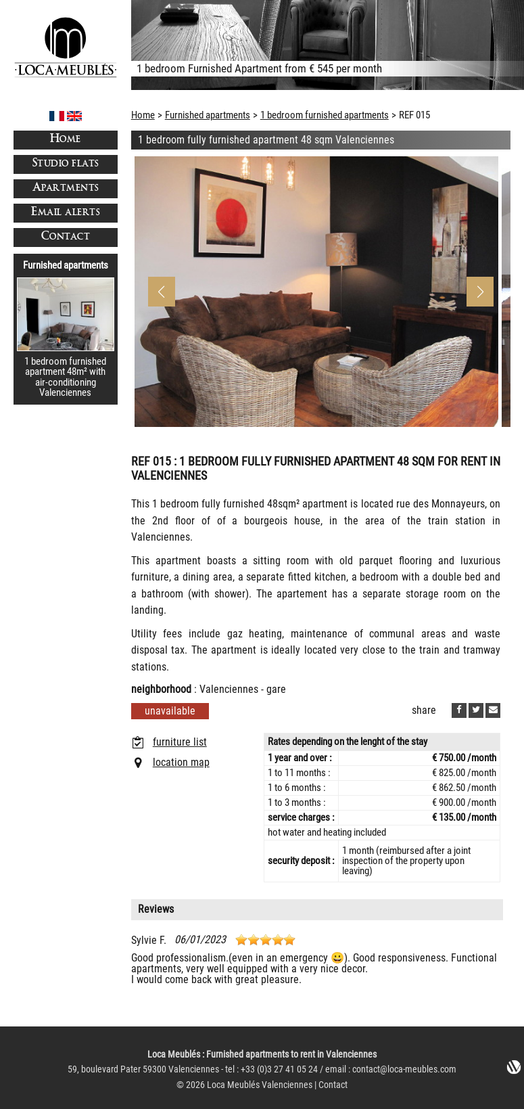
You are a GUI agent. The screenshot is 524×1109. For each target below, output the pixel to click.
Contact (66, 237)
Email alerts (65, 212)
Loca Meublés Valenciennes (259, 1085)
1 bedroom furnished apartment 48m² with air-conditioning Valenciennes (65, 377)
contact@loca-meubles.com (404, 1069)
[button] (480, 292)
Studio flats (65, 164)
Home (65, 139)
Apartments (65, 188)
